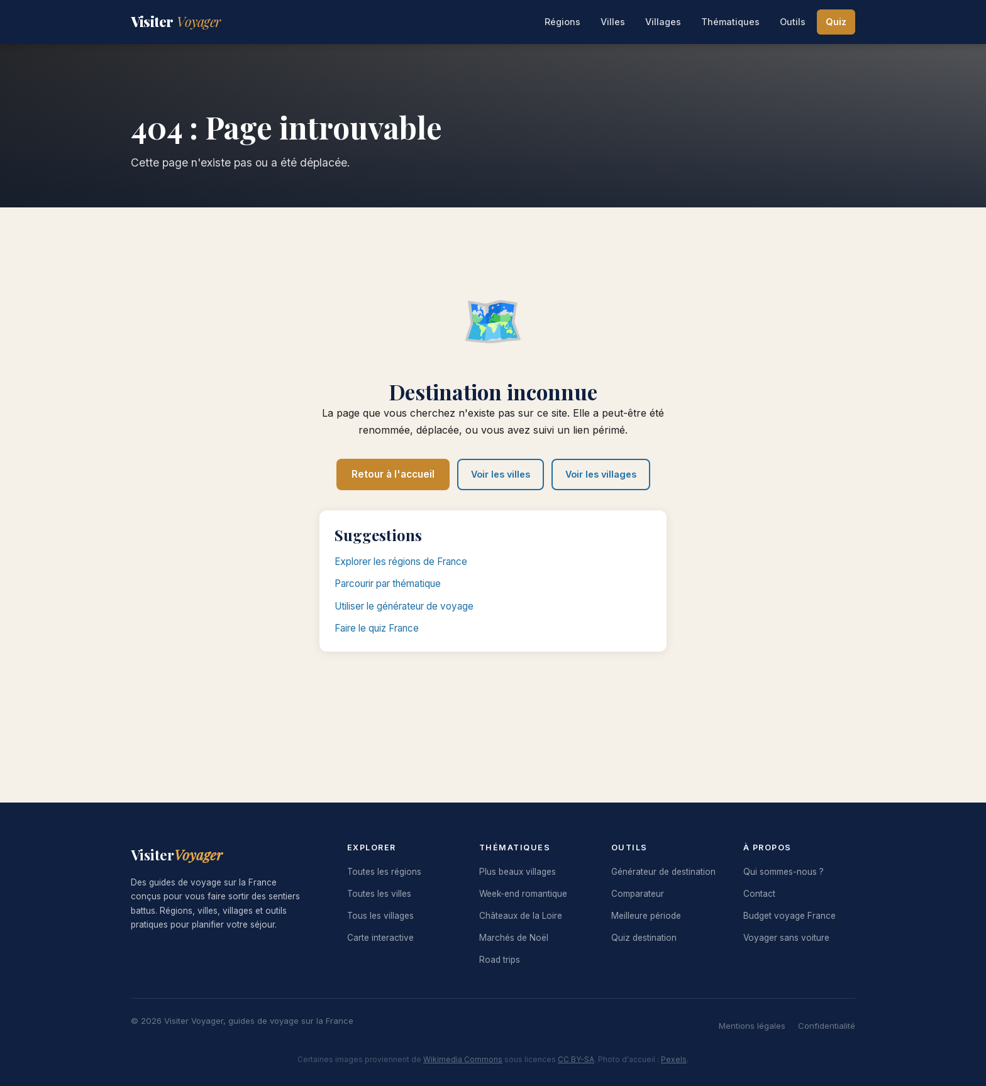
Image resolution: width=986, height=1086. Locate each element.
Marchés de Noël (513, 938)
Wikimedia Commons (462, 1059)
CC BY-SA (576, 1059)
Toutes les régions (384, 872)
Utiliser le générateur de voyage (404, 606)
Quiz (836, 21)
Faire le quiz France (377, 628)
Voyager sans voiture (786, 938)
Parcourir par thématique (388, 584)
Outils (793, 21)
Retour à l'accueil (393, 474)
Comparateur (637, 894)
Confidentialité (826, 1026)
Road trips (499, 960)
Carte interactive (380, 938)
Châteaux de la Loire (520, 916)
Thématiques (730, 21)
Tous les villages (380, 916)
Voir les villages (600, 474)
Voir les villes (500, 474)
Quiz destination (644, 938)
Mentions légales (752, 1026)
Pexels (674, 1059)
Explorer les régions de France (401, 562)
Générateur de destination (663, 872)
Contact (759, 894)
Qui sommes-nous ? (783, 872)
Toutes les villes (379, 894)
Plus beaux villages (517, 872)
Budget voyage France (789, 916)
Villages (663, 21)
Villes (613, 21)
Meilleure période (646, 916)
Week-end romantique (523, 894)
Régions (562, 21)
